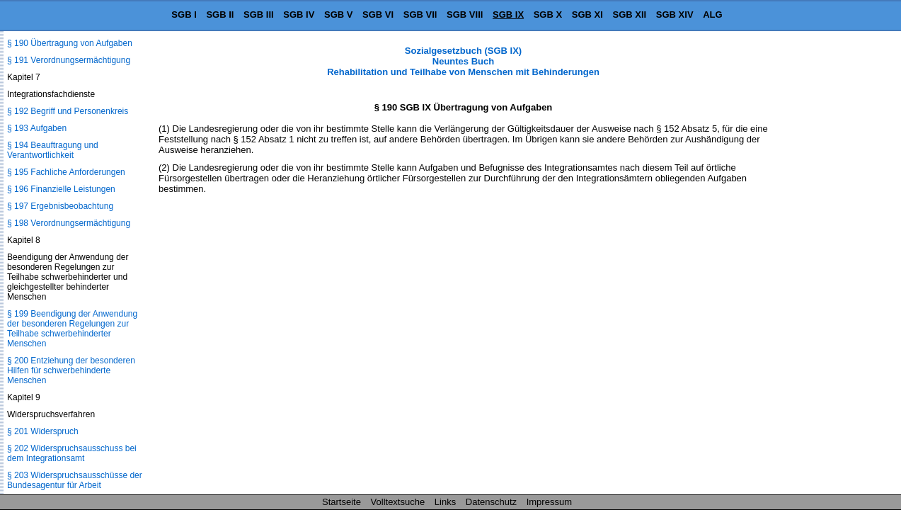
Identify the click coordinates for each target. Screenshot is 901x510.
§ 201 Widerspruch (43, 431)
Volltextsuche (398, 502)
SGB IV (298, 14)
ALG (712, 14)
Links (445, 502)
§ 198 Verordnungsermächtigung (68, 223)
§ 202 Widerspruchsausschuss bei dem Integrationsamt (72, 453)
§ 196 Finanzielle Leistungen (61, 189)
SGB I (183, 14)
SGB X (548, 14)
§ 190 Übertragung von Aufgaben (69, 43)
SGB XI (587, 14)
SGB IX (508, 14)
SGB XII (630, 14)
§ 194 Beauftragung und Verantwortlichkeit (52, 150)
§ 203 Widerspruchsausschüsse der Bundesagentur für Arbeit (74, 480)
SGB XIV (675, 14)
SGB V (338, 14)
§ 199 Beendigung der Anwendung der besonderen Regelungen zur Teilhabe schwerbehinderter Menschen (72, 328)
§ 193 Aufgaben (37, 128)
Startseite (341, 502)
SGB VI (378, 14)
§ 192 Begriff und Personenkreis (67, 111)
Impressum (549, 502)
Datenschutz (491, 502)
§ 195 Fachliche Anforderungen (66, 172)
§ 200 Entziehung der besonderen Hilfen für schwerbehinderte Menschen (71, 370)
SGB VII (420, 14)
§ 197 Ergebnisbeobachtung (60, 206)
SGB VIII (465, 14)
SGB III (258, 14)
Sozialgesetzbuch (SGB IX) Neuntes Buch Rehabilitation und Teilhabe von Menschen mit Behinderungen (463, 61)
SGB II (220, 14)
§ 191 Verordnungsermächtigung (68, 60)
